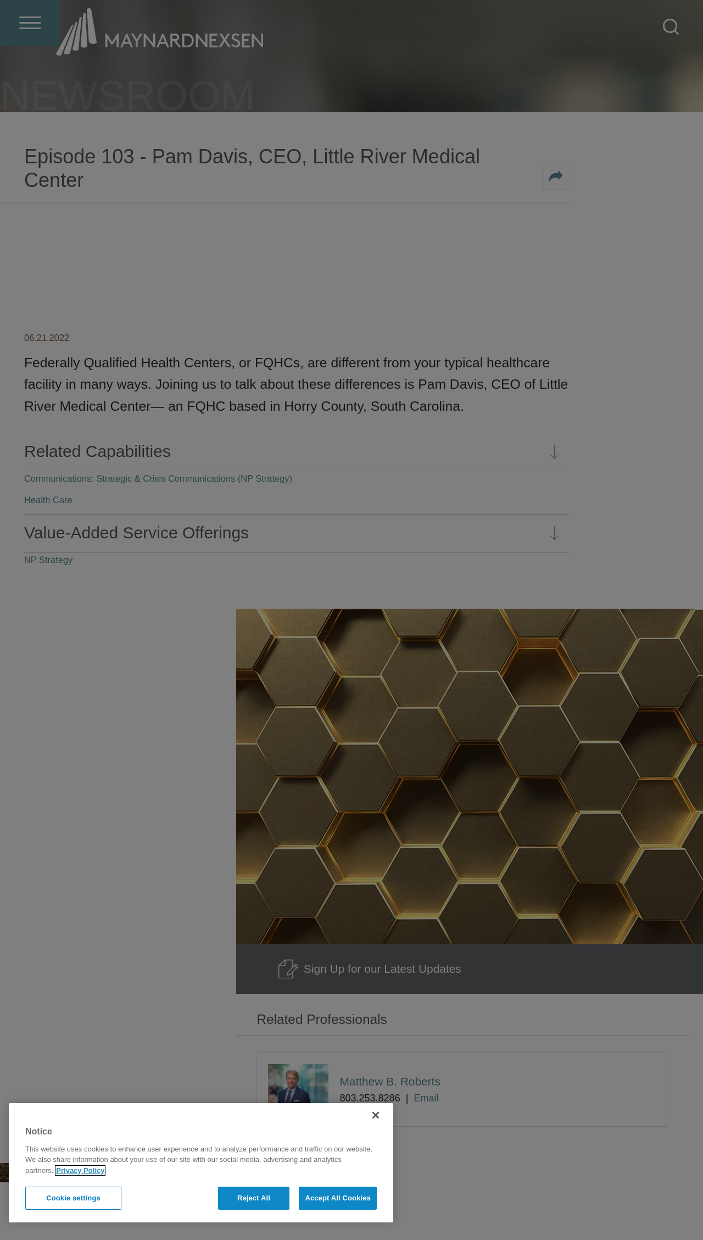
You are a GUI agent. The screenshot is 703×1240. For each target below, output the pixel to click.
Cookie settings (73, 1198)
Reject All (253, 1198)
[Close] (376, 1115)
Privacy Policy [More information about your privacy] (80, 1170)
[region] (201, 1162)
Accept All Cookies (338, 1198)
